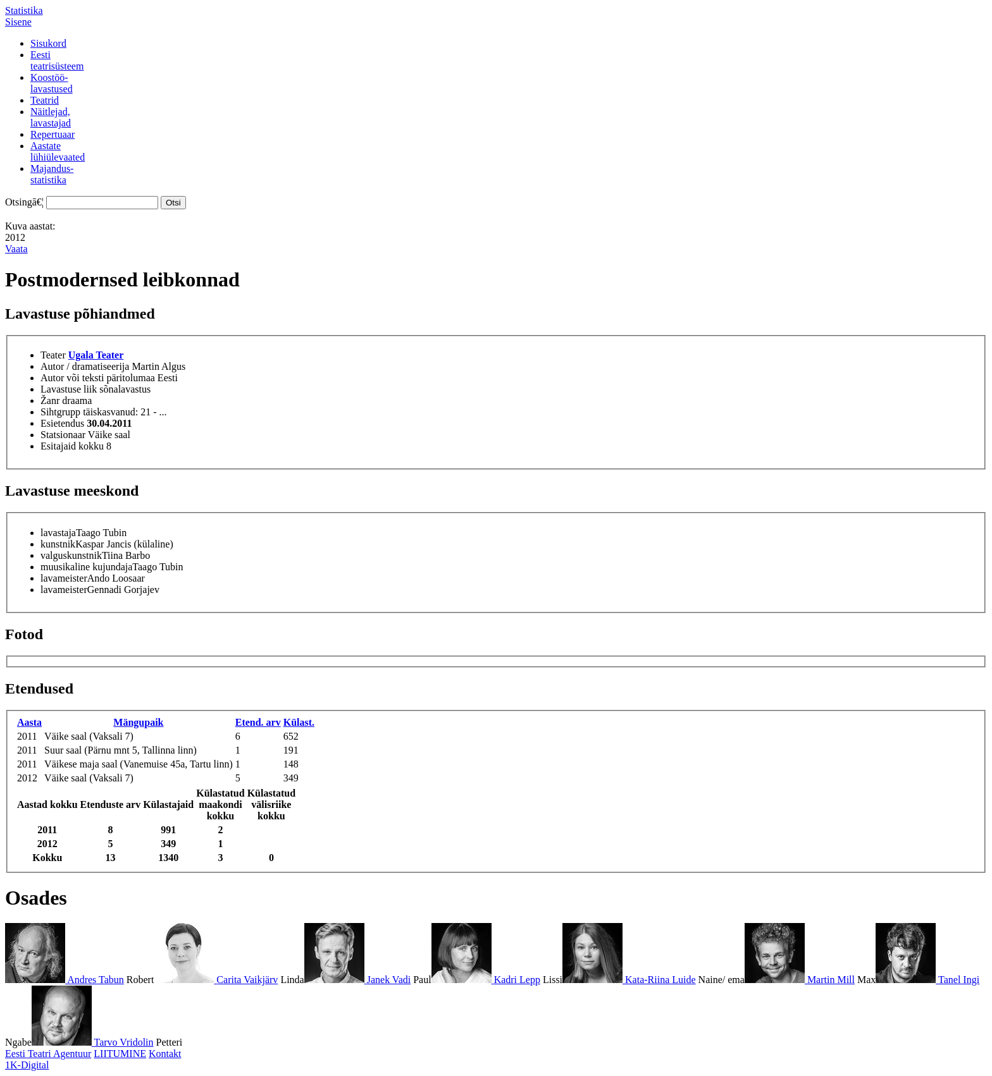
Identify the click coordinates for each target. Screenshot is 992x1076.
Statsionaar (62, 434)
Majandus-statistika (51, 174)
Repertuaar (52, 134)
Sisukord (48, 43)
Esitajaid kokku (72, 446)
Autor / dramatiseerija (84, 366)
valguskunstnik (71, 555)
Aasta (29, 722)
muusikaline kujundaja (86, 566)
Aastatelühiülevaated (57, 151)
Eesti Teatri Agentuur (48, 1053)
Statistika (24, 10)
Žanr (49, 400)
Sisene (18, 21)
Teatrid (44, 100)
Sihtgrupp (60, 412)
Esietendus (62, 423)
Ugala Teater (96, 355)
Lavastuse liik (68, 389)
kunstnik (57, 544)
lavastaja (58, 532)
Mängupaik (138, 722)
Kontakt (165, 1053)
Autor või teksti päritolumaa (97, 377)
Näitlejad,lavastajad (50, 117)
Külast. (298, 722)
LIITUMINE (120, 1053)
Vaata (16, 248)
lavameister (63, 578)
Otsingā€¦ (24, 202)
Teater (53, 355)
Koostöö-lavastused (51, 83)
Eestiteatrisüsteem (57, 60)
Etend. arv (258, 722)
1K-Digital (27, 1065)
